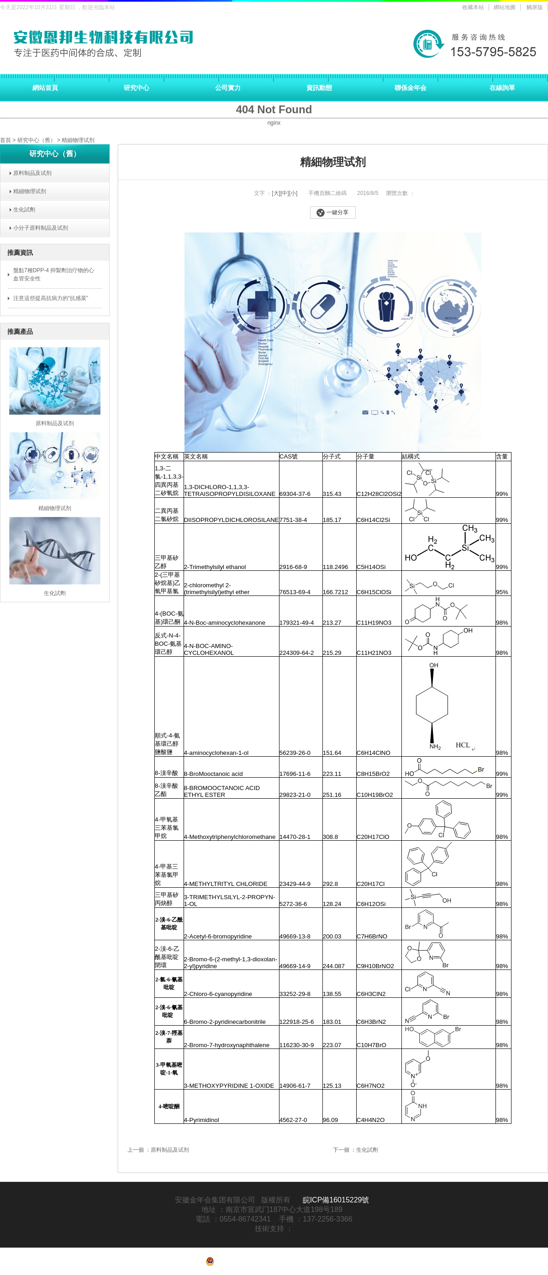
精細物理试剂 (78, 140)
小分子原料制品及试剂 (37, 228)
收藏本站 (473, 7)
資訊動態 (319, 87)
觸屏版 (535, 7)
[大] (276, 193)
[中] (284, 193)
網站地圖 (505, 7)
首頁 (5, 140)
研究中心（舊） (36, 140)
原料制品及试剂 (29, 173)
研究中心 (136, 87)
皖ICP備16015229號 (336, 1200)
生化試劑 (21, 209)
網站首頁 (45, 87)
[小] (293, 193)
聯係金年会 (411, 87)
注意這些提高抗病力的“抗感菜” (50, 298)
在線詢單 (502, 87)
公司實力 (228, 87)
